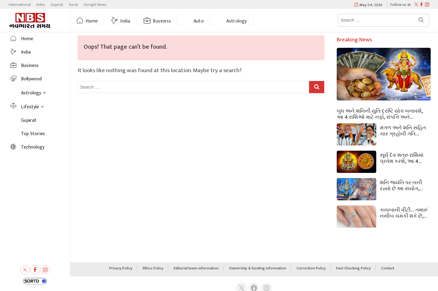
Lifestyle (30, 107)
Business (162, 21)
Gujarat (56, 4)
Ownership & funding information (257, 268)
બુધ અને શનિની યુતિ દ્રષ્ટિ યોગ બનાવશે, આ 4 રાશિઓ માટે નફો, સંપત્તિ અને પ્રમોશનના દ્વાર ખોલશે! (380, 113)
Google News (95, 4)
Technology (32, 147)
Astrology (236, 21)
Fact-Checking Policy (353, 268)
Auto (198, 21)
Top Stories (33, 134)
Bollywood (31, 79)
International (20, 4)
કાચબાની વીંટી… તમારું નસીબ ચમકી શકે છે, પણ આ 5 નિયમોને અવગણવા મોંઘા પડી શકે (405, 212)
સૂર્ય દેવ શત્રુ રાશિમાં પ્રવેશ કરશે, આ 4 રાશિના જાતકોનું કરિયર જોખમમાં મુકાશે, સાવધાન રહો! (405, 157)
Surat (73, 4)
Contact (387, 268)
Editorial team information (196, 268)
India (40, 4)
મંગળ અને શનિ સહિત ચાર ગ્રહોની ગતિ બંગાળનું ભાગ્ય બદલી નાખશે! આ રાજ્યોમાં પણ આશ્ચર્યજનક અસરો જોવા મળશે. (403, 130)
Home (91, 21)
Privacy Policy (120, 268)
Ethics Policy (153, 268)
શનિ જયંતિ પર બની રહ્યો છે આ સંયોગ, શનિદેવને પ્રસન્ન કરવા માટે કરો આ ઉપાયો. (403, 185)
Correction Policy (311, 268)
